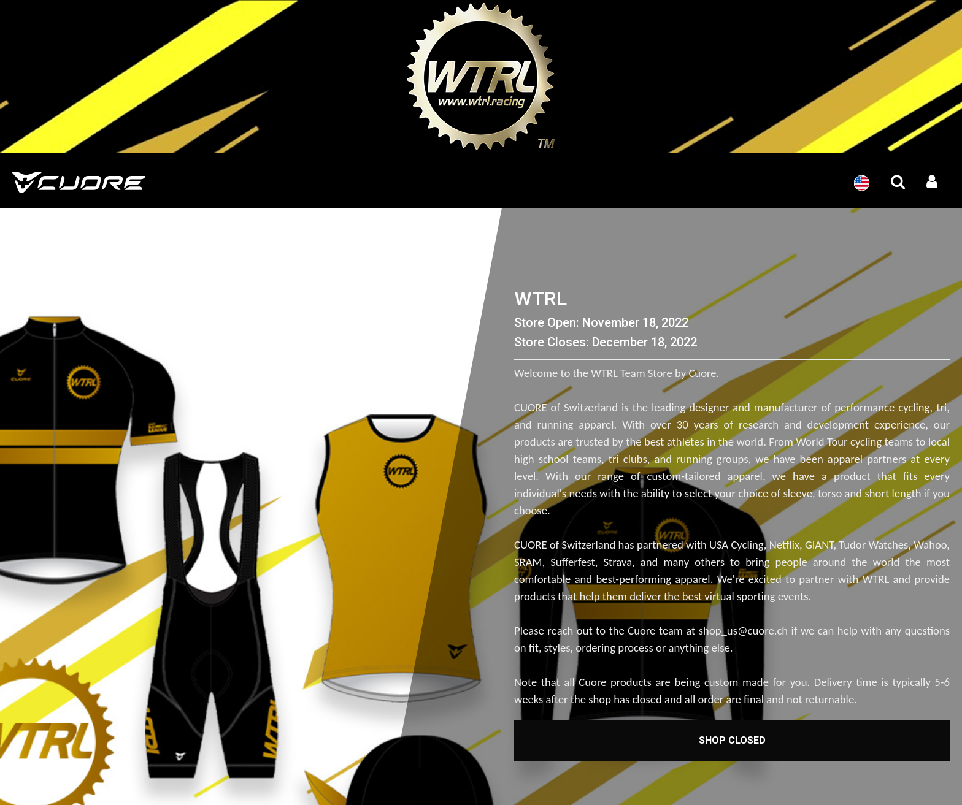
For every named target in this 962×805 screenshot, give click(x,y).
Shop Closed (732, 740)
